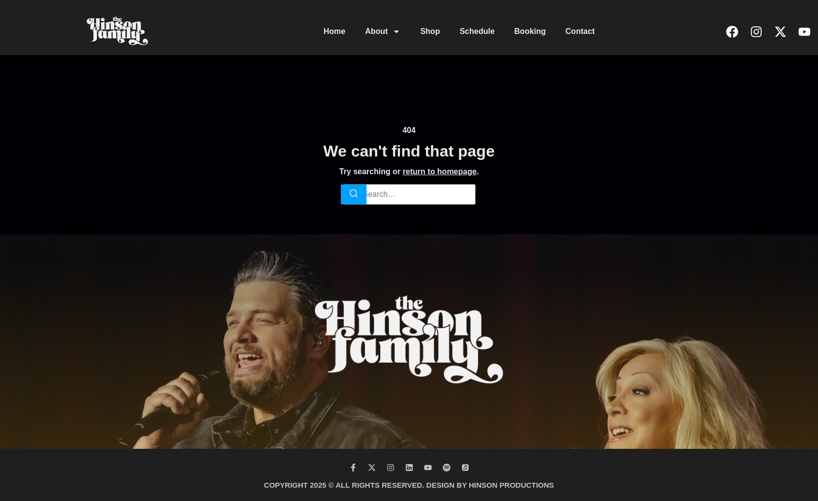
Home (334, 31)
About (382, 31)
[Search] (353, 194)
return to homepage (440, 171)
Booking (530, 31)
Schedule (476, 31)
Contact (580, 31)
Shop (430, 31)
